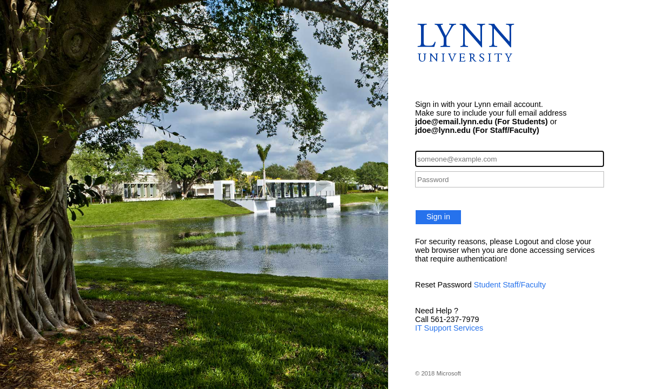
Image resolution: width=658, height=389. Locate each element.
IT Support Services (449, 328)
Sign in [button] (438, 216)
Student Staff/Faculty (510, 284)
